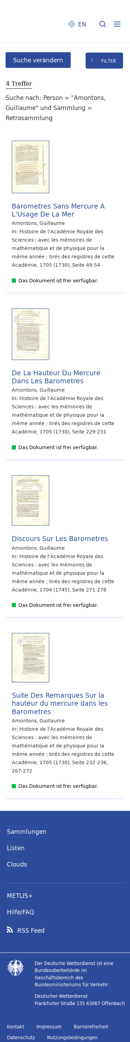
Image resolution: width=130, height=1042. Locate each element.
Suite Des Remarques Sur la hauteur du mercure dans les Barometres (60, 703)
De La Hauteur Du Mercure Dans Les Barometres (56, 377)
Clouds (17, 864)
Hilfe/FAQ (20, 912)
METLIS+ (20, 896)
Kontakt (15, 1027)
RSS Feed (31, 930)
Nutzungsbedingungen (72, 1037)
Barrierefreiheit (91, 1027)
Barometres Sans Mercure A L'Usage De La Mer (58, 210)
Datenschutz (21, 1037)
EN (82, 24)
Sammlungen (26, 831)
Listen (16, 848)
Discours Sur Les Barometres (60, 538)
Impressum (49, 1027)
